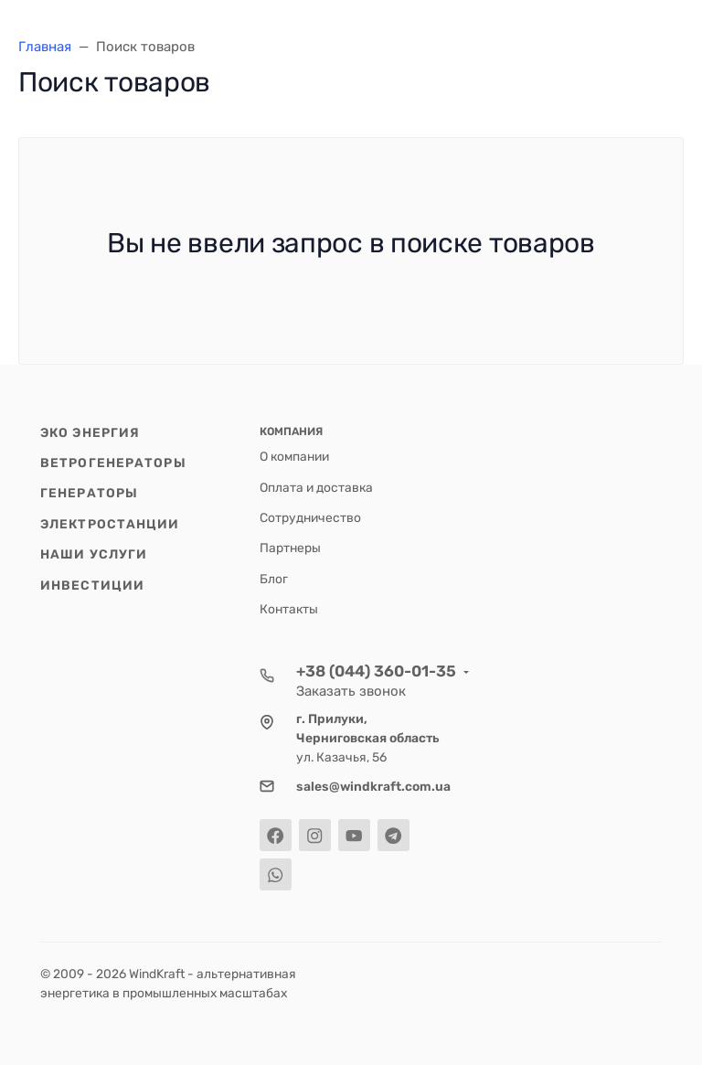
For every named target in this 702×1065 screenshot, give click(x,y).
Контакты (289, 609)
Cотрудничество (310, 517)
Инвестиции (92, 585)
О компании (294, 456)
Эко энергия (90, 432)
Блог (274, 578)
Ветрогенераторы (113, 462)
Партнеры (290, 547)
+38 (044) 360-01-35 (376, 671)
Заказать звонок (351, 691)
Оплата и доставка (316, 487)
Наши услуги (93, 554)
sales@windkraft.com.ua (373, 786)
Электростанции (110, 524)
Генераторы (89, 492)
